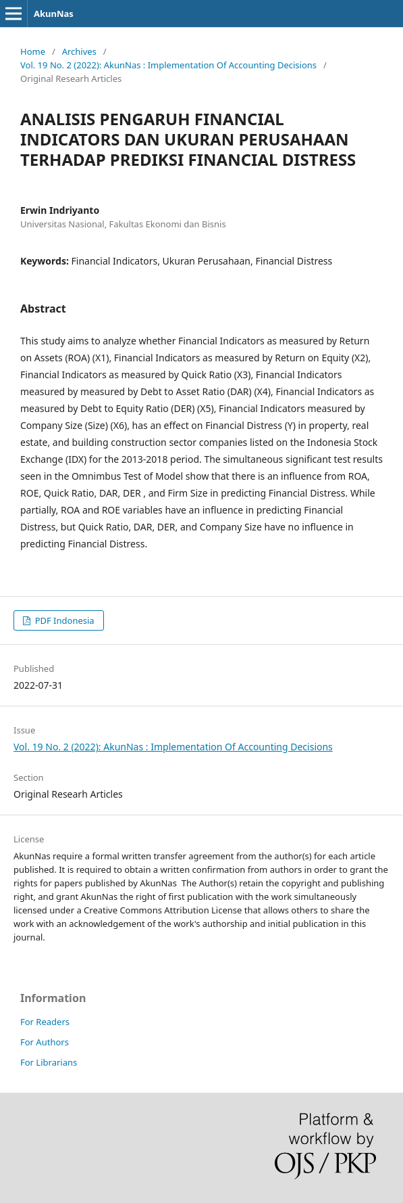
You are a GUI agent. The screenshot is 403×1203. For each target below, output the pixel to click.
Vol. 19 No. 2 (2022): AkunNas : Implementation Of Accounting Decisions (168, 65)
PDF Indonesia (63, 620)
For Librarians (48, 1062)
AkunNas (54, 13)
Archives (79, 51)
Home (32, 51)
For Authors (44, 1042)
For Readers (45, 1022)
